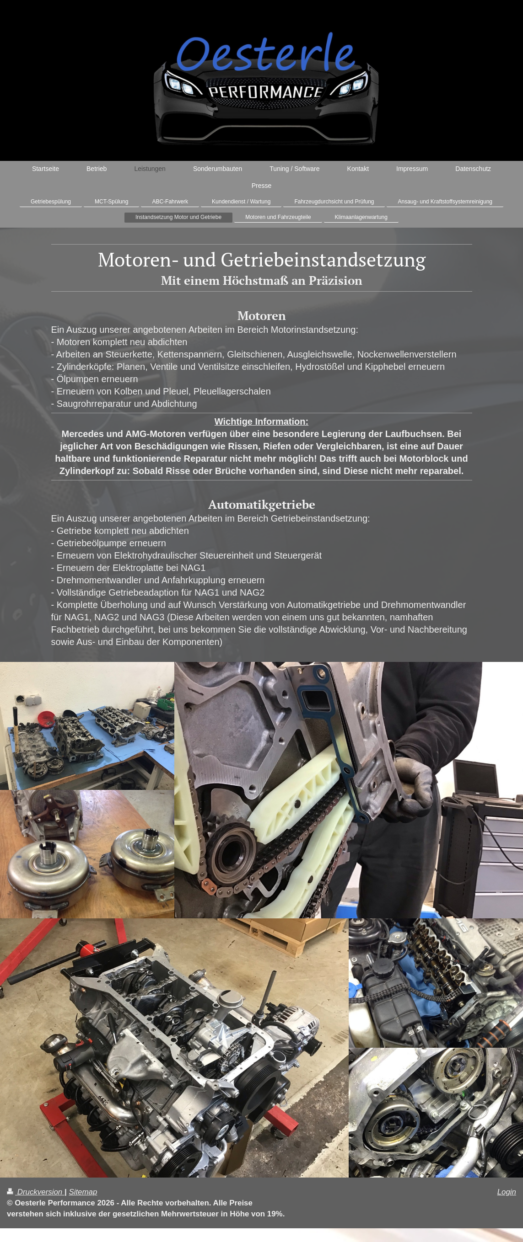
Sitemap (83, 1192)
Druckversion (36, 1192)
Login (506, 1192)
